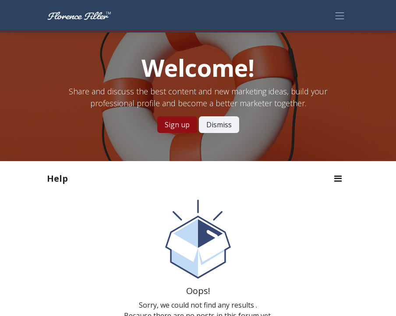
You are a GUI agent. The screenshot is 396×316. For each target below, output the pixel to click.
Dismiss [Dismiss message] (219, 124)
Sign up (177, 124)
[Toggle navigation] (340, 15)
